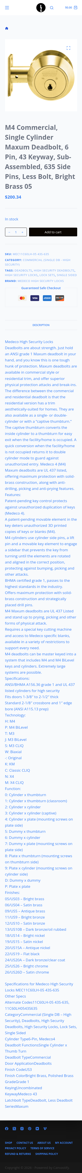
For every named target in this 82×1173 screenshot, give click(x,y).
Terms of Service (42, 1148)
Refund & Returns (18, 1154)
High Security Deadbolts (54, 270)
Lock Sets (47, 275)
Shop (8, 1143)
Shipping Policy (46, 1154)
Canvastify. (61, 1167)
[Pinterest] (29, 1128)
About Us (44, 1143)
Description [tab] (41, 325)
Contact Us (24, 1143)
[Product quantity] (16, 232)
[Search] (51, 7)
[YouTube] (37, 1128)
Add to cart (53, 232)
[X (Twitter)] (14, 1128)
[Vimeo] (45, 1128)
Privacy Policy (15, 1148)
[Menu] (7, 8)
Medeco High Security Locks (41, 281)
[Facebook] (6, 1128)
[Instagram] (22, 1128)
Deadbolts (23, 270)
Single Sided (67, 275)
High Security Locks (21, 275)
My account (64, 1143)
